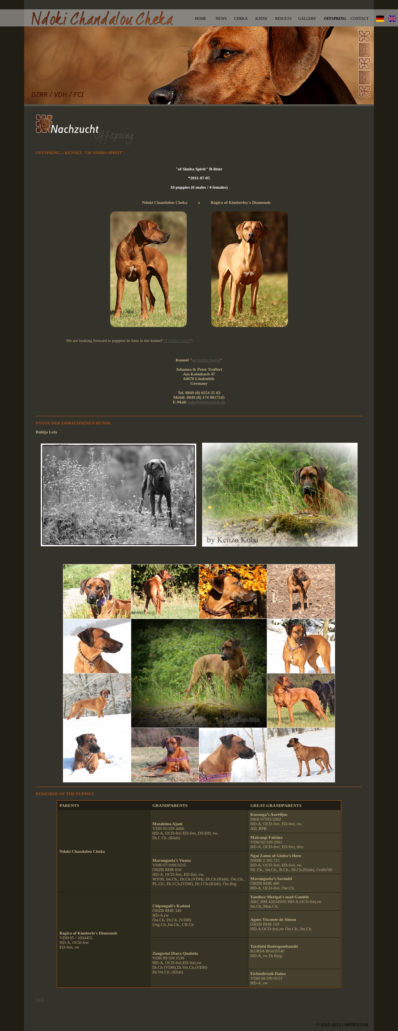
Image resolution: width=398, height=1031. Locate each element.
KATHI (261, 18)
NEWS (221, 18)
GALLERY (307, 18)
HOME (200, 18)
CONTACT (359, 18)
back (40, 999)
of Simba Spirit (177, 340)
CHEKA (241, 18)
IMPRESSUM (356, 1025)
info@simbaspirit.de (206, 402)
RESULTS (283, 18)
